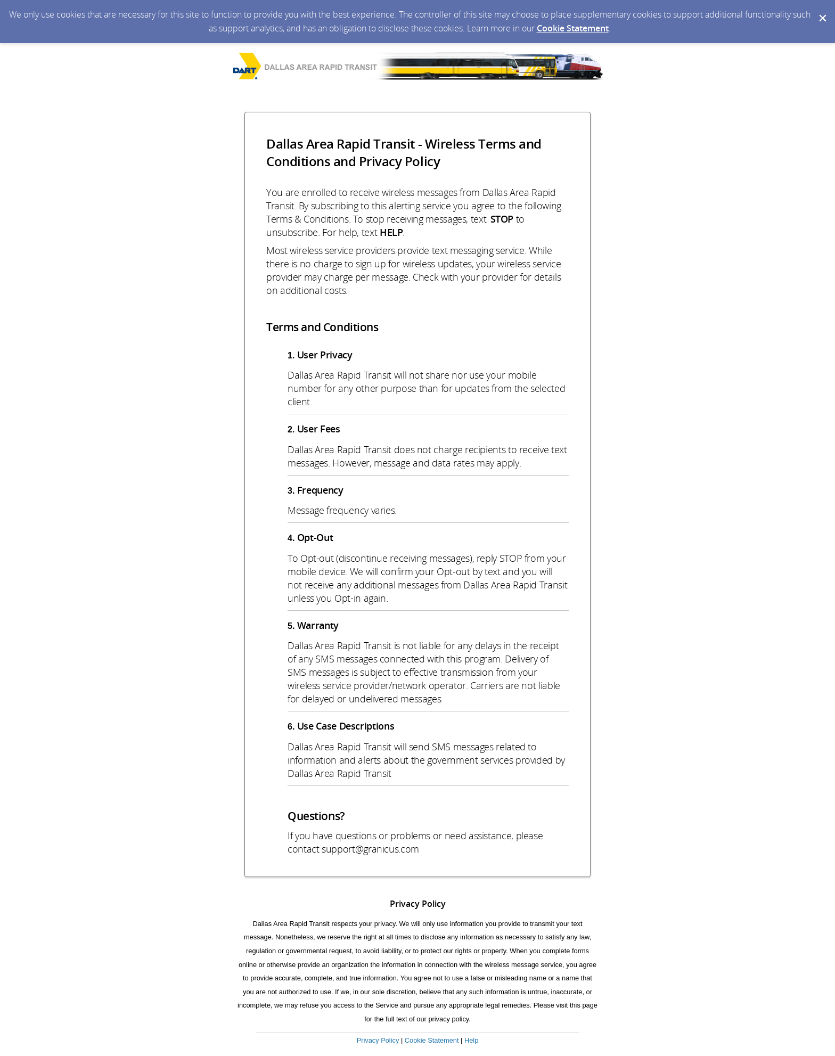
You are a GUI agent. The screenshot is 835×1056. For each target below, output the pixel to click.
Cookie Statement (573, 28)
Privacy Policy (378, 1040)
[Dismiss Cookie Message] (821, 10)
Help (471, 1040)
